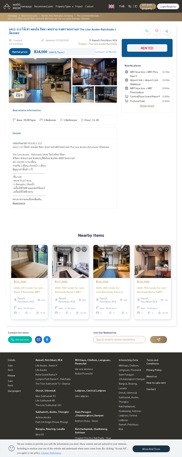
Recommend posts (43, 6)
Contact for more (18, 332)
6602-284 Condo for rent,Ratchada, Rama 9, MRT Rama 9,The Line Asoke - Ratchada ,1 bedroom (109, 291)
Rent (10, 369)
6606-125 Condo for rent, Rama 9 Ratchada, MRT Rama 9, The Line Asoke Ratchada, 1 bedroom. (29, 291)
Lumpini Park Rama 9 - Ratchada (53, 378)
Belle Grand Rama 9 (46, 374)
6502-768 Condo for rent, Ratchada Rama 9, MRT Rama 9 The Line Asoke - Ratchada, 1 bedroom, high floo (70, 291)
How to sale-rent (156, 382)
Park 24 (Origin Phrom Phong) (52, 421)
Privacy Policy (154, 369)
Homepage (26, 6)
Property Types (64, 6)
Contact (89, 6)
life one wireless (84, 369)
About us (151, 376)
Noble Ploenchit (84, 373)
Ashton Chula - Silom (86, 420)
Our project (14, 390)
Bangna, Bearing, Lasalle (50, 428)
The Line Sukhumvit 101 (48, 405)
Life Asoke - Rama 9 (46, 365)
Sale (10, 365)
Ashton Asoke (43, 417)
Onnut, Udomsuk (46, 390)
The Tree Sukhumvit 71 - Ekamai (53, 383)
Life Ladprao (82, 395)
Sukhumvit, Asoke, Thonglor (52, 411)
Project (79, 6)
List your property (147, 6)
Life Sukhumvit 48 (45, 400)
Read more (19, 203)
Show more (147, 105)
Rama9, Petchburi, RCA (49, 359)
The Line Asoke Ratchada (88, 15)
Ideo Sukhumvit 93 (46, 395)
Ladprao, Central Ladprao (90, 390)
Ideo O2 (40, 434)
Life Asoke (41, 369)
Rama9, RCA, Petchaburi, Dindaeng (57, 15)
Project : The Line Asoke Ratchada (98, 43)
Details (17, 133)
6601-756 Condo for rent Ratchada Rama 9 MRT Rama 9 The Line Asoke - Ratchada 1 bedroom (151, 291)
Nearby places (133, 65)
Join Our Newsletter (105, 332)
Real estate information (27, 110)
